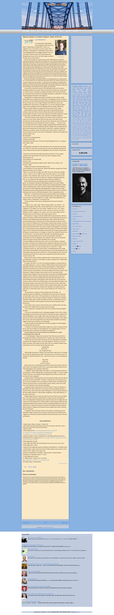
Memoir (89, 104)
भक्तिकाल (89, 127)
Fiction (85, 88)
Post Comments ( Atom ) (48, 527)
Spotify (74, 251)
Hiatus (47, 31)
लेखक (73, 89)
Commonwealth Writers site (78, 211)
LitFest (85, 126)
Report (86, 122)
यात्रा (86, 116)
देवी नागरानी (80, 105)
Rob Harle (81, 100)
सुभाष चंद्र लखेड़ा (84, 111)
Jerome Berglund (80, 108)
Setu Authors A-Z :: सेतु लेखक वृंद (34, 537)
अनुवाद (83, 96)
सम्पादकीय (87, 96)
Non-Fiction (82, 122)
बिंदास (77, 102)
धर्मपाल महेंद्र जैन (87, 98)
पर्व (90, 125)
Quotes (81, 134)
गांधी (83, 119)
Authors (54, 31)
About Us (68, 31)
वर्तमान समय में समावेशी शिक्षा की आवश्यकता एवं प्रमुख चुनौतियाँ (39, 586)
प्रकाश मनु (79, 95)
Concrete (74, 118)
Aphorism (77, 134)
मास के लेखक (74, 139)
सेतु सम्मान (87, 125)
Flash (86, 103)
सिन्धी (81, 121)
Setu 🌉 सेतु (57, 4)
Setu (38, 31)
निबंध (80, 103)
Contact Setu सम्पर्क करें (77, 241)
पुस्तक (78, 89)
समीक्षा (89, 88)
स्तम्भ (84, 91)
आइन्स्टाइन (81, 123)
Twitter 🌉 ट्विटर (76, 248)
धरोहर (73, 102)
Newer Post (26, 522)
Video (90, 122)
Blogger (78, 612)
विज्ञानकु (73, 114)
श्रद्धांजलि (89, 119)
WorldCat (74, 214)
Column (85, 119)
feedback (84, 136)
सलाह (75, 129)
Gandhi (77, 122)
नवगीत (90, 131)
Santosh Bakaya (83, 102)
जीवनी (76, 111)
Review (74, 91)
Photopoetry (76, 138)
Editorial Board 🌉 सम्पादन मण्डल (79, 233)
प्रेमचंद (85, 117)
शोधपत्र (80, 92)
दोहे (77, 126)
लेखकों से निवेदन (75, 223)
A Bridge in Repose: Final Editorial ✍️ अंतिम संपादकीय (79, 164)
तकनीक (79, 135)
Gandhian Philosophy (77, 109)
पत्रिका (90, 136)
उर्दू (84, 116)
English (75, 86)
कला (85, 118)
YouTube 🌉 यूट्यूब (76, 246)
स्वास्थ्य (78, 129)
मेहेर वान (89, 108)
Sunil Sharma (83, 94)
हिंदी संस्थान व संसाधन (76, 236)
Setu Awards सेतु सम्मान (32, 549)
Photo (77, 121)
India (79, 91)
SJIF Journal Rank (76, 226)
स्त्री (83, 121)
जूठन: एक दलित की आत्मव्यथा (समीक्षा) (34, 601)
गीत (77, 105)
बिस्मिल (89, 114)
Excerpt (83, 99)
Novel (85, 109)
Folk (73, 135)
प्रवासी (82, 112)
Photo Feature (76, 98)
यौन (73, 133)
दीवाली (82, 135)
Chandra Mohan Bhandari (78, 107)
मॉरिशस (90, 123)
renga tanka (81, 131)
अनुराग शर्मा (77, 94)
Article (89, 91)
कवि (84, 95)
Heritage (86, 130)
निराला (83, 125)
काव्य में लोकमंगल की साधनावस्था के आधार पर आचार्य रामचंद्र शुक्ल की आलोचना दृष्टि (43, 564)
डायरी (88, 134)
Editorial (84, 89)
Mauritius (74, 126)
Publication (79, 125)
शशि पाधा (85, 105)
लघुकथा (73, 96)
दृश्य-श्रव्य (89, 126)
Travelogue (79, 119)
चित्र (73, 111)
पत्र (88, 109)
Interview (74, 99)
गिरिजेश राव (86, 131)
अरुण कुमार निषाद (76, 113)
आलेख (77, 88)
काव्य (90, 86)
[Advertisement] (81, 59)
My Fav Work (75, 131)
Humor (89, 130)
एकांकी (87, 136)
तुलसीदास (87, 133)
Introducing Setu (31, 556)
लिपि (90, 133)
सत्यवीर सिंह (89, 117)
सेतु (43, 31)
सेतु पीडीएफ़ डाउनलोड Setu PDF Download (81, 221)
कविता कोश (74, 238)
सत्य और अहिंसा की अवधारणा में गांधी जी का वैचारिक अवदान (32, 545)
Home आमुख (26, 31)
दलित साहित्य (84, 127)
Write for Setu (75, 228)
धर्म (76, 130)
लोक (73, 129)
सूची (81, 98)
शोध (90, 99)
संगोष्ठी (78, 139)
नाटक (80, 126)
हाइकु (79, 133)
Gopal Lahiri (75, 100)
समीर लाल (89, 105)
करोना (82, 114)
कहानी (81, 88)
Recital (76, 135)
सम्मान (78, 114)
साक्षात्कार (74, 105)
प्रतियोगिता (74, 123)
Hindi (73, 88)
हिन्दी (80, 86)
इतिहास (83, 118)
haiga (84, 133)
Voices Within (87, 92)
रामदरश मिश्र (74, 127)
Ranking (85, 134)
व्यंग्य (90, 96)
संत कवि (74, 125)
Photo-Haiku (79, 136)
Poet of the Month (82, 138)
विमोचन (78, 130)
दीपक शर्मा (80, 96)
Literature (80, 127)
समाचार (83, 103)
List (73, 94)
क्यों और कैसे (86, 123)
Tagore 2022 (81, 117)
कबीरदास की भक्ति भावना (32, 579)
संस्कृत (82, 113)
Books (32, 31)
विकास (87, 135)
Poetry (85, 86)
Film (81, 133)
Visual (81, 129)
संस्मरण (77, 103)
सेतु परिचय (74, 243)
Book (89, 89)
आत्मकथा (79, 111)
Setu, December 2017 (63, 463)
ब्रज (90, 134)
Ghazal (87, 99)
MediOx (74, 218)
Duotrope (74, 209)
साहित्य (86, 112)
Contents (74, 92)
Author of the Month (81, 104)
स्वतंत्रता (81, 130)
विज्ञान (77, 117)
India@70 (79, 118)
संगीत (73, 138)
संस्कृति (78, 123)
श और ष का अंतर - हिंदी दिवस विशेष (34, 571)
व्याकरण (75, 133)
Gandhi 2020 (87, 113)
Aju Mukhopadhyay (60, 56)
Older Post (65, 522)
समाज (73, 134)
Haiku (89, 112)
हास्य (82, 126)
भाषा (90, 109)
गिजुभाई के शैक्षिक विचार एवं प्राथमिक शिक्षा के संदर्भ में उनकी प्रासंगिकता (40, 594)
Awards (61, 31)
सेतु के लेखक (74, 231)
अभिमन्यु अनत (84, 129)
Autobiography (75, 116)
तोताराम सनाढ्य (88, 138)
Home (45, 522)
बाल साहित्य (79, 99)
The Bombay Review (77, 216)
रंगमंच (84, 135)
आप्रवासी (89, 129)
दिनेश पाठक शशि (87, 100)
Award (73, 121)
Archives (75, 31)
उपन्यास (73, 130)
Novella (81, 116)
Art (76, 96)
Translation (88, 95)
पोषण (86, 114)
